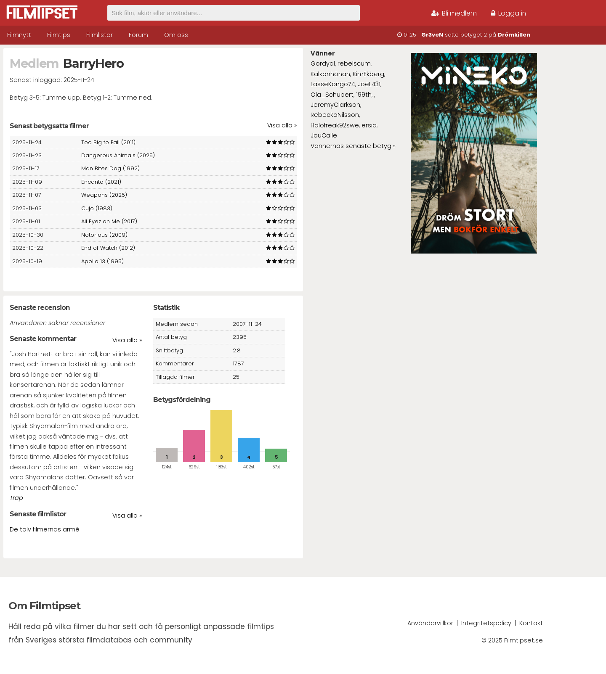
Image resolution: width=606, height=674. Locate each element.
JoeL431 (369, 84)
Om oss (176, 35)
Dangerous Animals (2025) (118, 155)
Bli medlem (454, 13)
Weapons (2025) (104, 195)
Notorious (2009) (104, 235)
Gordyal (323, 63)
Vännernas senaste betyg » (353, 146)
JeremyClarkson (335, 104)
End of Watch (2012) (108, 248)
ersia (369, 125)
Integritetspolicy (486, 623)
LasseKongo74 (333, 84)
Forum (138, 35)
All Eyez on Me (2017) (109, 221)
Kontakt (531, 623)
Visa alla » (282, 125)
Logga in (508, 13)
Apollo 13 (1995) (102, 261)
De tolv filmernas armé (45, 529)
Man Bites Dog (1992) (110, 168)
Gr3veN (432, 35)
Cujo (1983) (96, 208)
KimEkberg (368, 74)
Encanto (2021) (101, 182)
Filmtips (58, 35)
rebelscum (354, 63)
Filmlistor (99, 35)
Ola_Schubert (332, 94)
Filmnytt (19, 35)
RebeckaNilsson (335, 115)
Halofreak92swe (335, 125)
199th (364, 94)
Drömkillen (514, 35)
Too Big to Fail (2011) (108, 142)
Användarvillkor (430, 623)
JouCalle (324, 135)
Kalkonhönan (330, 74)
